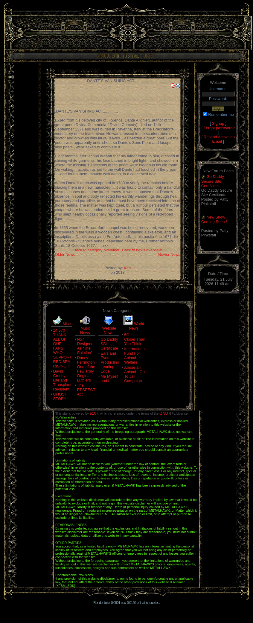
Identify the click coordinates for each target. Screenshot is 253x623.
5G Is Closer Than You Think (134, 339)
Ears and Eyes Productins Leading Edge (109, 362)
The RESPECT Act (86, 389)
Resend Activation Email (219, 139)
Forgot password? (219, 128)
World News (136, 326)
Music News (85, 330)
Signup (218, 123)
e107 (94, 413)
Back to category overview (96, 250)
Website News (109, 330)
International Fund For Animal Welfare (135, 355)
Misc (67, 324)
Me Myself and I (109, 378)
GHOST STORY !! (61, 396)
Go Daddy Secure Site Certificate (212, 181)
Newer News (169, 254)
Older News (65, 254)
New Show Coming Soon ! (214, 219)
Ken (127, 268)
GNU (163, 413)
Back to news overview (141, 250)
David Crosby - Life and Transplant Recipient (62, 380)
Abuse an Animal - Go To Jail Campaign (134, 374)
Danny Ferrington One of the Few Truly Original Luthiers (86, 369)
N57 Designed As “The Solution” (85, 346)
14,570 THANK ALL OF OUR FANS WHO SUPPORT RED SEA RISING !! (62, 348)
